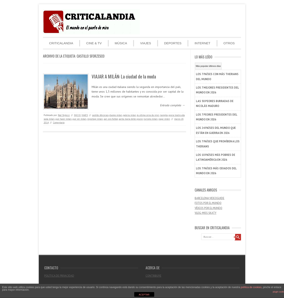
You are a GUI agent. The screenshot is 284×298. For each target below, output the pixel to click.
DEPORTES (172, 43)
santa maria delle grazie (131, 118)
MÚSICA (121, 43)
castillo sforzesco (100, 115)
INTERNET (202, 43)
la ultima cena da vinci (148, 115)
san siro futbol (111, 118)
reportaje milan (95, 118)
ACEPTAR (144, 294)
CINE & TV (94, 43)
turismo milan (151, 118)
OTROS (229, 43)
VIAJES (145, 43)
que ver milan (79, 118)
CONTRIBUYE (153, 276)
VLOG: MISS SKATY (205, 213)
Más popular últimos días (208, 66)
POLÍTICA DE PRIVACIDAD (59, 276)
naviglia (164, 115)
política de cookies (251, 287)
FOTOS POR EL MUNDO (208, 203)
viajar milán (164, 118)
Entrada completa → (172, 105)
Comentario (58, 122)
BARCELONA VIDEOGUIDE (209, 198)
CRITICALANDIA (61, 43)
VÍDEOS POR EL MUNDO (208, 208)
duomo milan (115, 115)
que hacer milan (63, 118)
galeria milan (129, 115)
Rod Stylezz (64, 115)
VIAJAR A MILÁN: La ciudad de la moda (124, 76)
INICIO (77, 115)
